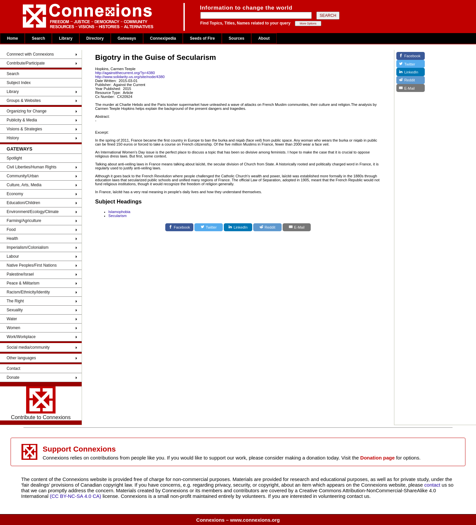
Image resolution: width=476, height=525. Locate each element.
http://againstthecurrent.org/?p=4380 (125, 73)
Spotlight (14, 158)
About (264, 38)
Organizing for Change (27, 111)
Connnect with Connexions (30, 54)
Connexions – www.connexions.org (238, 520)
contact (433, 485)
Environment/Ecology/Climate (33, 211)
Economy (15, 194)
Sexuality (15, 310)
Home (12, 38)
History (13, 138)
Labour (13, 256)
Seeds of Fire (202, 38)
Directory (95, 38)
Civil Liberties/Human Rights (32, 167)
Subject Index (19, 82)
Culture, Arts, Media (24, 185)
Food (11, 229)
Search (38, 38)
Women (13, 328)
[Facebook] (179, 227)
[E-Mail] (297, 227)
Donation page (377, 457)
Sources (236, 38)
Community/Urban (23, 176)
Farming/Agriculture (24, 220)
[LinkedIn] (238, 227)
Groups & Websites (24, 100)
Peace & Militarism (23, 283)
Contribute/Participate (26, 63)
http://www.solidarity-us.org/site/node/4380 (130, 77)
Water (12, 319)
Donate (13, 377)
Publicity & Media (22, 120)
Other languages (21, 358)
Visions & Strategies (24, 129)
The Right (15, 301)
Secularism (117, 216)
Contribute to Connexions (41, 403)
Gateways (127, 38)
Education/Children (23, 202)
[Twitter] (208, 227)
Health (12, 238)
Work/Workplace (21, 336)
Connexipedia (163, 38)
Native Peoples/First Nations (32, 265)
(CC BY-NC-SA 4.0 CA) (75, 496)
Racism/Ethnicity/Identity (28, 292)
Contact (13, 368)
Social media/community (28, 347)
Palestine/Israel (20, 274)
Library (65, 38)
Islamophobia (119, 212)
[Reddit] (267, 227)
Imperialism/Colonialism (28, 247)
